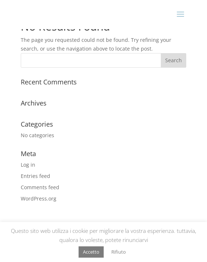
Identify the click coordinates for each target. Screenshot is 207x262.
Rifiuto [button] (118, 252)
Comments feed (40, 187)
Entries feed (35, 175)
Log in (28, 164)
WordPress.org (38, 198)
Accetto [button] (91, 252)
